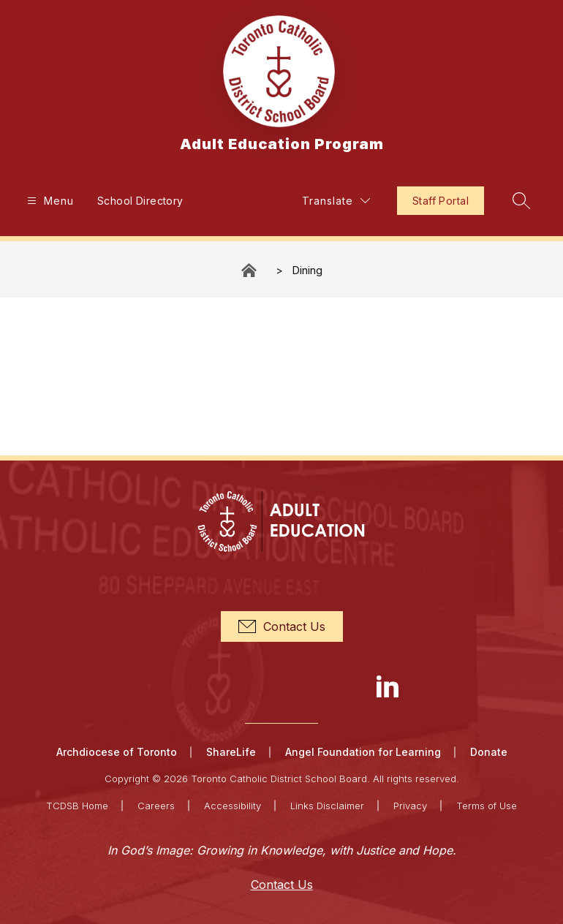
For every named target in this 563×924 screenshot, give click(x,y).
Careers (156, 805)
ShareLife (231, 752)
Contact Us (282, 884)
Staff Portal (440, 200)
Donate (488, 752)
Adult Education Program (250, 270)
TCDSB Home (77, 805)
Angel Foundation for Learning (363, 752)
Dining (307, 270)
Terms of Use (486, 805)
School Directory (140, 200)
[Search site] (521, 200)
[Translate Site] (336, 201)
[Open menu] (48, 201)
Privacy (410, 805)
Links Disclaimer (327, 805)
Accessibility (232, 805)
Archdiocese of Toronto (116, 752)
